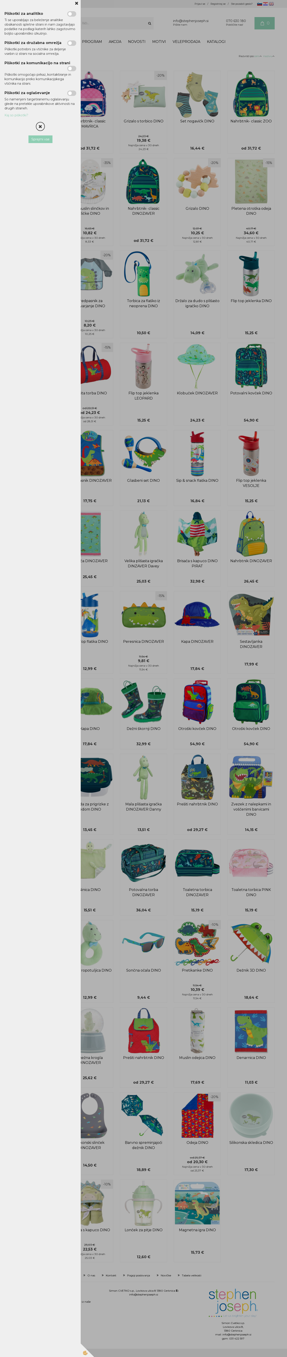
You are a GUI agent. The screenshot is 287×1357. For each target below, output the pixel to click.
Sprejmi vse (40, 139)
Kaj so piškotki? (16, 115)
